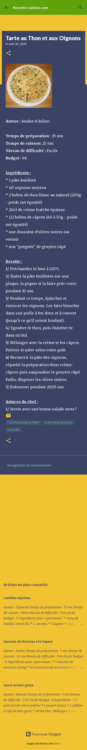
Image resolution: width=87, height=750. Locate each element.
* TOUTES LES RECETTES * (23, 422)
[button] (8, 53)
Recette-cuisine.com (30, 7)
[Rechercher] (80, 7)
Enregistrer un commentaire (29, 465)
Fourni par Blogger (43, 734)
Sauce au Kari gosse (18, 685)
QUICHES (13, 429)
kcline (56, 743)
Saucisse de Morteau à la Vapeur (28, 641)
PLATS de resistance (58, 422)
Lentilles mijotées (16, 598)
